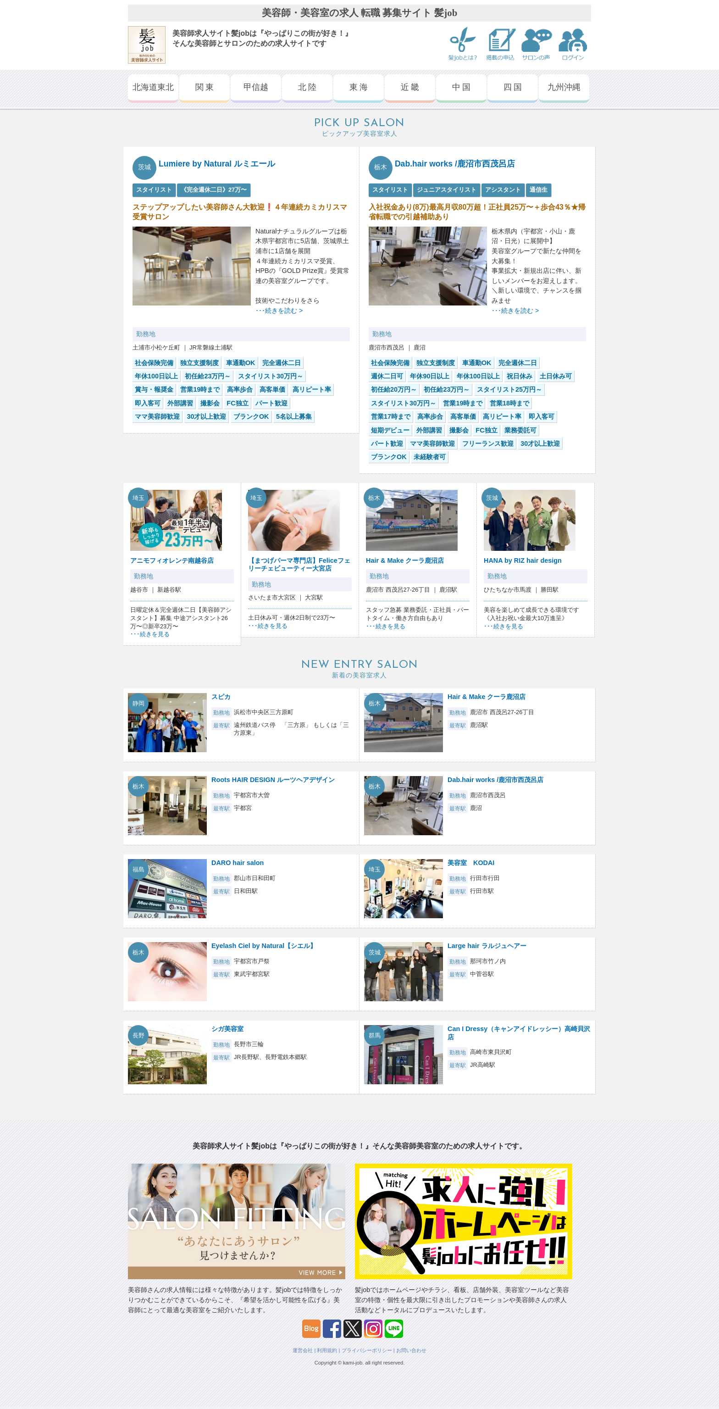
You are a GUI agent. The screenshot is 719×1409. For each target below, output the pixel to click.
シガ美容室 (227, 1028)
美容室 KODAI (471, 862)
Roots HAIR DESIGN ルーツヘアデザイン (273, 779)
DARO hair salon (237, 862)
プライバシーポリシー (367, 1350)
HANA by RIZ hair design (523, 560)
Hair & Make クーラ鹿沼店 (405, 560)
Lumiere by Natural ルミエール (217, 163)
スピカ (221, 696)
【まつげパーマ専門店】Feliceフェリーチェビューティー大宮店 (299, 564)
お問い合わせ (411, 1350)
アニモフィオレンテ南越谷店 (172, 560)
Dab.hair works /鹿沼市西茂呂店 (455, 163)
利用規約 (327, 1350)
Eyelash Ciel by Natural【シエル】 (263, 945)
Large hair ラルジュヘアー (487, 945)
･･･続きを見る (150, 634)
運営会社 (303, 1350)
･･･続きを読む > (279, 310)
